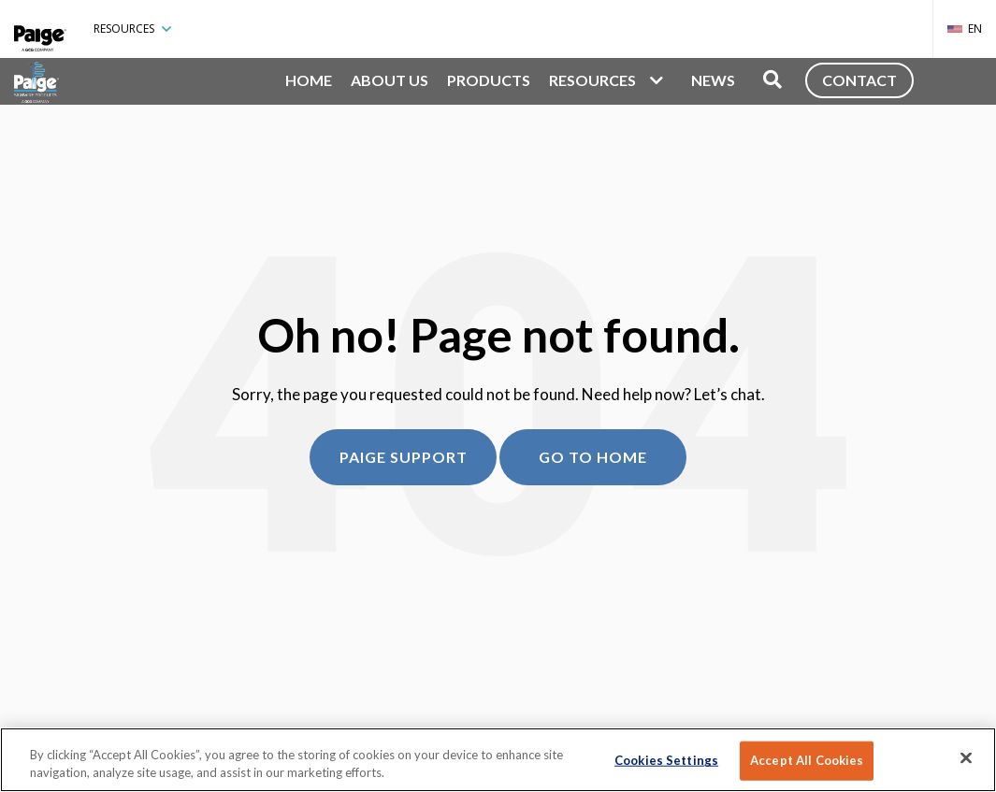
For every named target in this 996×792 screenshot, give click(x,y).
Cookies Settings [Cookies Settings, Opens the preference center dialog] (666, 760)
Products (488, 80)
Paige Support (403, 457)
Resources (132, 28)
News (713, 80)
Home (308, 80)
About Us (389, 80)
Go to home (593, 457)
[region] (498, 759)
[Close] (966, 758)
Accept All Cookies (806, 760)
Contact (859, 80)
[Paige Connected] (40, 29)
